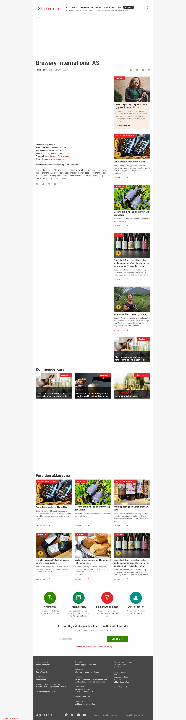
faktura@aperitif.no (121, 682)
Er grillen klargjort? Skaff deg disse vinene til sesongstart (52, 561)
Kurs (98, 7)
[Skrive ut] (149, 70)
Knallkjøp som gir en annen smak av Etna (131, 508)
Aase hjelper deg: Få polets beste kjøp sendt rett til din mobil (131, 106)
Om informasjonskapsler (46, 692)
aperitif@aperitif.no (82, 689)
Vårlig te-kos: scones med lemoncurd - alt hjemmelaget (93, 561)
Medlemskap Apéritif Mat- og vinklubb (90, 682)
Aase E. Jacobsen (43, 665)
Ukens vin (78, 10)
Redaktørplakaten (59, 687)
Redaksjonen (41, 70)
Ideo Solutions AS (136, 715)
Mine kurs (118, 10)
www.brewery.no (56, 159)
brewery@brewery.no (60, 156)
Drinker (85, 10)
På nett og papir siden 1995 (85, 665)
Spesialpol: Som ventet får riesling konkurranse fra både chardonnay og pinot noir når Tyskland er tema (131, 263)
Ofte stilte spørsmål (82, 697)
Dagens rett (70, 10)
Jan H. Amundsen (43, 672)
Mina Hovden (41, 679)
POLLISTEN (71, 7)
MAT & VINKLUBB (112, 7)
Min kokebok (109, 10)
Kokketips (126, 10)
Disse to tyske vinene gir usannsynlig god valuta (131, 213)
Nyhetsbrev (100, 10)
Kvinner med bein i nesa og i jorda (130, 314)
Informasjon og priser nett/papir (87, 672)
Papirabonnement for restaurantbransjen (91, 679)
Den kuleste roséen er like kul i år (129, 161)
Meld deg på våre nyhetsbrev (86, 704)
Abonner (128, 7)
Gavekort (92, 10)
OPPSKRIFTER (86, 7)
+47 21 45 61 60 (87, 692)
